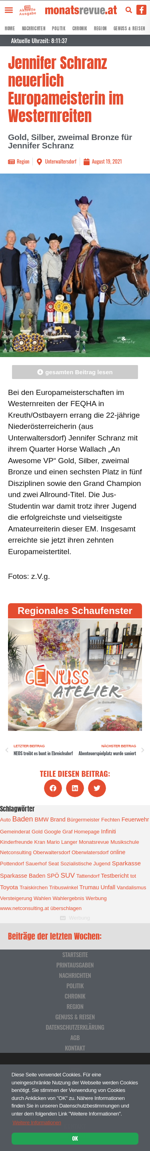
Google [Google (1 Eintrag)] (52, 832)
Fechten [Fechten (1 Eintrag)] (110, 820)
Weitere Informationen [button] (36, 1122)
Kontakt (75, 1047)
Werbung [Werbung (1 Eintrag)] (96, 898)
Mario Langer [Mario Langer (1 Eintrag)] (62, 842)
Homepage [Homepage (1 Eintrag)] (87, 832)
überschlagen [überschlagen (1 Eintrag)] (66, 908)
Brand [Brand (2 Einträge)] (57, 819)
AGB (75, 1037)
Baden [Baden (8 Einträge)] (22, 819)
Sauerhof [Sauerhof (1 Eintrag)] (36, 864)
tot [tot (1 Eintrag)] (133, 876)
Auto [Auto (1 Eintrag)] (5, 820)
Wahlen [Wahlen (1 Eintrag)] (42, 898)
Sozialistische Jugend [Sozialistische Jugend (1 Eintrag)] (85, 864)
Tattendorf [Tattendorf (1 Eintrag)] (88, 876)
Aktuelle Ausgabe (24, 11)
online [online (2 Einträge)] (117, 852)
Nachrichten (34, 28)
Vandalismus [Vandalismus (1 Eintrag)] (131, 887)
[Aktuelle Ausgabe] (22, 8)
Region (100, 28)
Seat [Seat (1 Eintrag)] (53, 864)
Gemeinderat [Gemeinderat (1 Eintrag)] (15, 832)
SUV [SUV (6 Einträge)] (67, 875)
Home (10, 28)
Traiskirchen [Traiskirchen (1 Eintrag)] (34, 887)
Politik (58, 28)
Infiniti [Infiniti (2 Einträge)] (108, 831)
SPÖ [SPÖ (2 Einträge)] (53, 876)
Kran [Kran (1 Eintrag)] (39, 842)
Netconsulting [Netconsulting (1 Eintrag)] (16, 852)
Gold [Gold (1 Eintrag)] (37, 832)
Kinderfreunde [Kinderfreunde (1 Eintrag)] (16, 842)
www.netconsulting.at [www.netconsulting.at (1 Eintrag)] (24, 908)
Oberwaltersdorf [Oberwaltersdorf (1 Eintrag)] (51, 852)
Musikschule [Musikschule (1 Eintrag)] (124, 842)
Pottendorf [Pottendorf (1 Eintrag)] (12, 864)
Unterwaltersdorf (60, 161)
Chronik (79, 28)
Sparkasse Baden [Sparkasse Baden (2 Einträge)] (22, 876)
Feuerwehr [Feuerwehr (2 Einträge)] (135, 819)
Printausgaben (75, 964)
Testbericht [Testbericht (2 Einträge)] (115, 876)
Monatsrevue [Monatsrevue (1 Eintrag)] (94, 842)
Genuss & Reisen (129, 28)
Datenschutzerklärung (75, 1027)
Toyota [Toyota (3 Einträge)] (9, 887)
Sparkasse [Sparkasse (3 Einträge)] (126, 863)
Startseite (75, 954)
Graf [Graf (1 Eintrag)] (67, 832)
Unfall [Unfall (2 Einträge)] (107, 887)
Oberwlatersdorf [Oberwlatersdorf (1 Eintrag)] (90, 852)
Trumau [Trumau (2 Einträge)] (89, 887)
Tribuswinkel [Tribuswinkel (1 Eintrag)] (63, 887)
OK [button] (75, 1138)
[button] (8, 9)
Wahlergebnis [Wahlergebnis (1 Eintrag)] (68, 898)
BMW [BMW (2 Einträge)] (41, 819)
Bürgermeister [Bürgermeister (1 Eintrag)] (83, 820)
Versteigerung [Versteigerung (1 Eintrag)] (16, 898)
